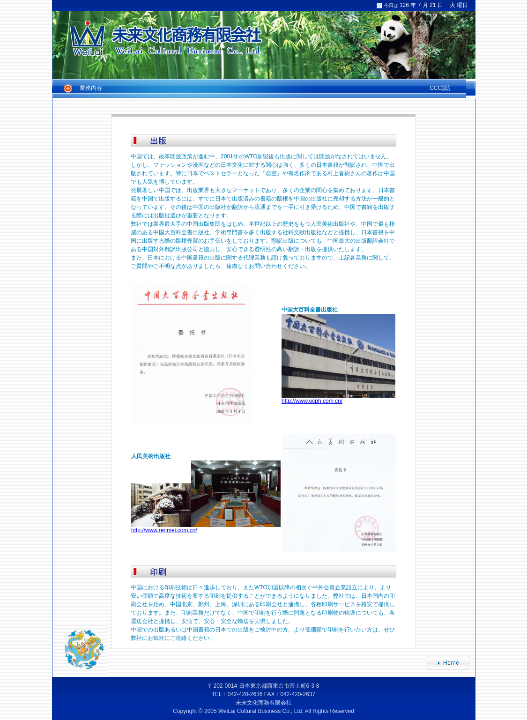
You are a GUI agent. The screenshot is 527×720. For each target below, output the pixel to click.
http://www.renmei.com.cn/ (164, 530)
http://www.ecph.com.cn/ (312, 401)
